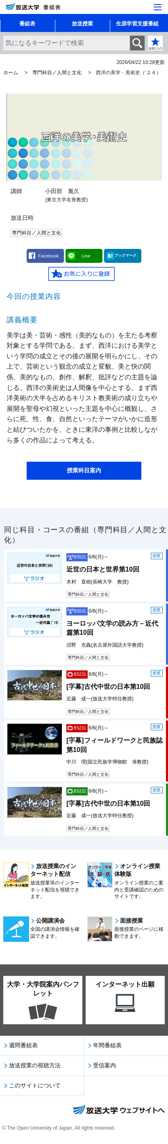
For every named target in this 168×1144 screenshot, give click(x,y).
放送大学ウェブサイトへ (118, 1110)
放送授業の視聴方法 (35, 1065)
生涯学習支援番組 (137, 24)
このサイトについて (35, 1085)
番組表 (27, 24)
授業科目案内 (84, 470)
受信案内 (104, 1065)
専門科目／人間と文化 (57, 72)
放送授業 (82, 24)
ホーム (10, 72)
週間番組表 (23, 1045)
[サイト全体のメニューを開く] (158, 7)
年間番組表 (107, 1045)
